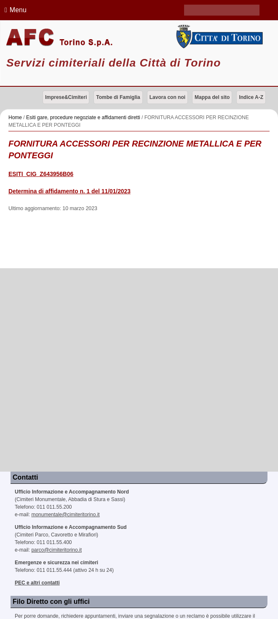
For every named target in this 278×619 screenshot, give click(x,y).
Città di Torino (218, 36)
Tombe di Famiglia (118, 97)
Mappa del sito (212, 97)
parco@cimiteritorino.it (56, 550)
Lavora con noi (167, 97)
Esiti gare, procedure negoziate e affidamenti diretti (83, 117)
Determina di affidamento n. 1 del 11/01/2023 (69, 191)
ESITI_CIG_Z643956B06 (40, 174)
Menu (14, 10)
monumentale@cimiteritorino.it (65, 515)
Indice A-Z (251, 97)
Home (15, 117)
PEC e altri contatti (37, 583)
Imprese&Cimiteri (66, 97)
